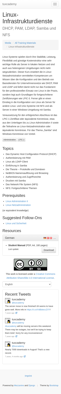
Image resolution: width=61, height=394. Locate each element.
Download (49, 250)
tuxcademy (9, 4)
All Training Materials (25, 43)
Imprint (28, 376)
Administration (9, 140)
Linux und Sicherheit (16, 223)
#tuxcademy (10, 326)
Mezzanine (19, 385)
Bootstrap (54, 385)
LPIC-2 (21, 140)
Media (8, 43)
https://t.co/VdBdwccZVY (38, 309)
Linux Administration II (17, 201)
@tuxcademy (18, 302)
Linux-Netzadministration (18, 205)
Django (31, 385)
